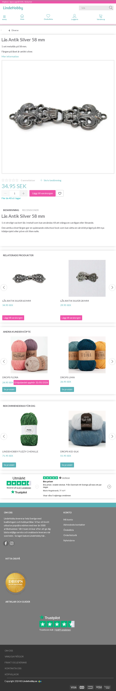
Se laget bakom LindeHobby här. (30, 536)
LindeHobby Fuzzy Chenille (20, 451)
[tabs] (100, 17)
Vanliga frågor (14, 656)
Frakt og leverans (16, 662)
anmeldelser (28, 180)
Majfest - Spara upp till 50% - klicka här (17, 2)
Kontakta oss (13, 668)
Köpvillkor (12, 674)
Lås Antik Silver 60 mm (16, 300)
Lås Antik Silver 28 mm (74, 300)
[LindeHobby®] (13, 7)
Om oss (9, 650)
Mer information (10, 56)
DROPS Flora (10, 377)
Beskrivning (11, 210)
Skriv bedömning (52, 180)
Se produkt (9, 389)
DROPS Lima (67, 377)
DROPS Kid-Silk (69, 451)
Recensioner (30, 210)
